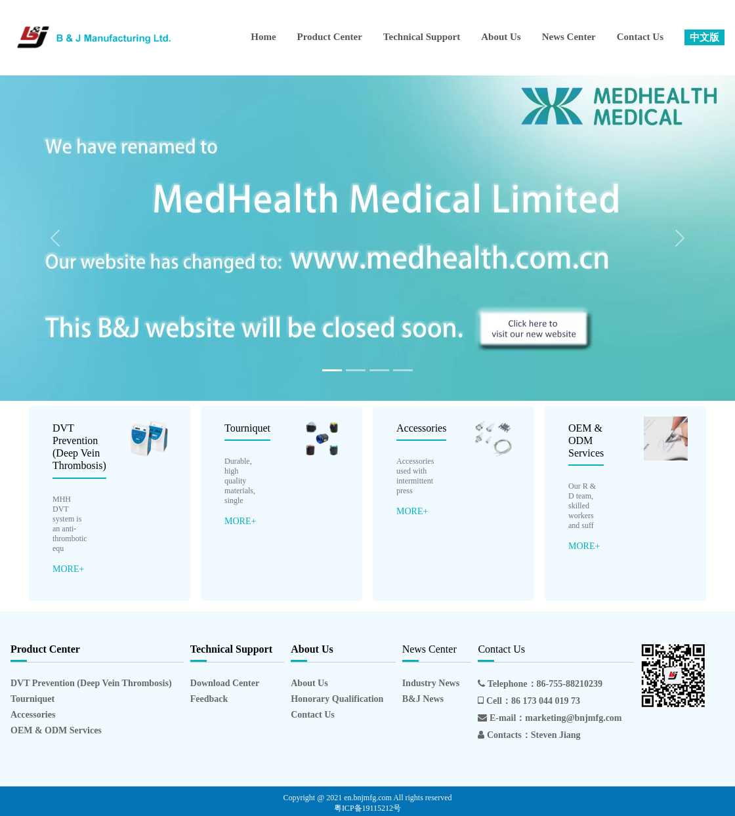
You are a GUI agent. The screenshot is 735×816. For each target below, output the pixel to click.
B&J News (423, 699)
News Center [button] (569, 36)
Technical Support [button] (421, 36)
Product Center (329, 36)
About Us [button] (500, 36)
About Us (309, 683)
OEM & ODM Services (586, 440)
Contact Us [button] (640, 36)
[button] (704, 38)
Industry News (431, 683)
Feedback (209, 699)
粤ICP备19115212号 (367, 808)
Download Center (224, 683)
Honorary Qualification (337, 699)
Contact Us (313, 715)
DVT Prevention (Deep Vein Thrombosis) (91, 683)
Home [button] (263, 36)
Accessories (421, 428)
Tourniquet (247, 428)
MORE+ (68, 569)
